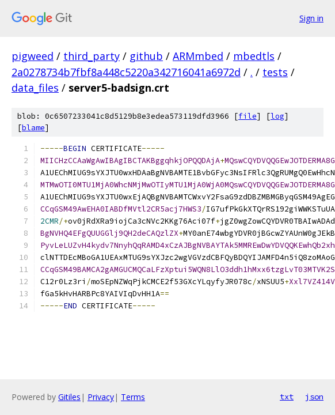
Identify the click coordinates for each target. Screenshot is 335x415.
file (247, 116)
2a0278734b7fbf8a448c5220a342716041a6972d (126, 72)
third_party (91, 56)
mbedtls (254, 56)
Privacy (100, 396)
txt (287, 396)
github (146, 56)
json (314, 396)
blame (33, 128)
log (277, 116)
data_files (35, 88)
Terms (133, 396)
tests (275, 72)
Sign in (311, 18)
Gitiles (69, 396)
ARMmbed (198, 56)
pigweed (33, 56)
